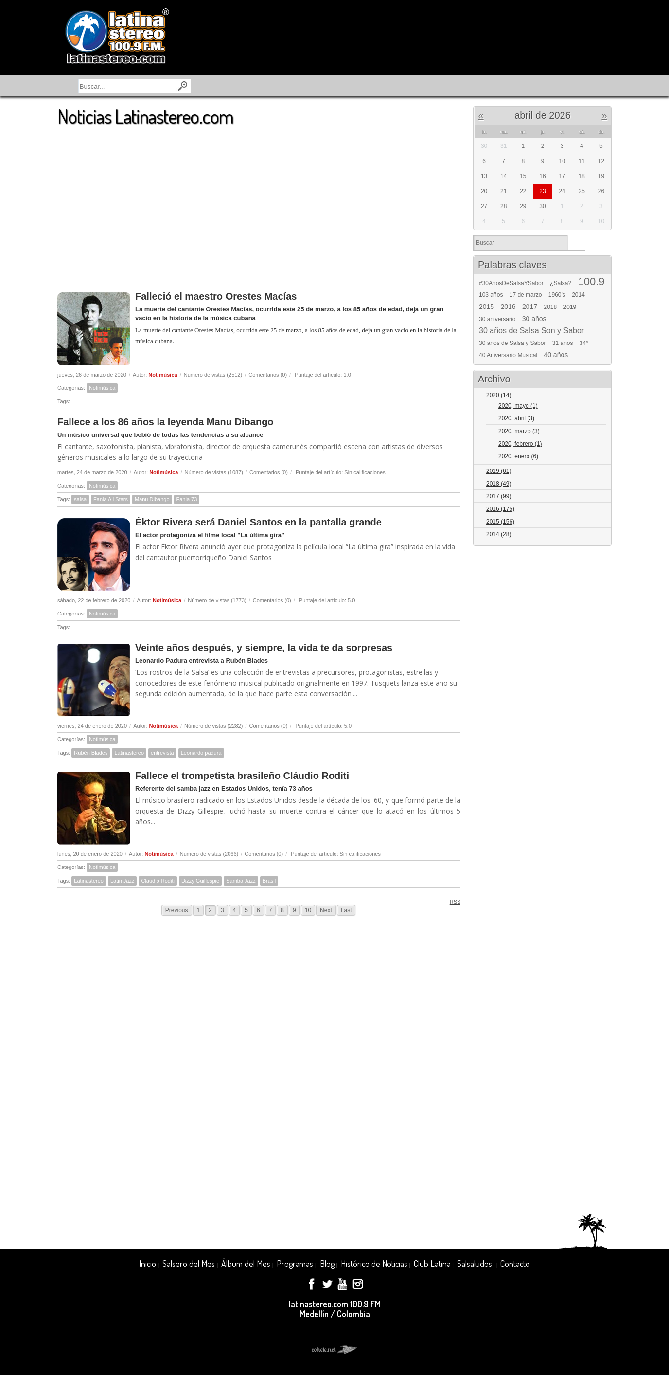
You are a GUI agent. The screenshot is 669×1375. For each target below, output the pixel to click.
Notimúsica (162, 375)
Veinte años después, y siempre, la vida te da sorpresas (263, 647)
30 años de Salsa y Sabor (512, 343)
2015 (486, 306)
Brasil (269, 881)
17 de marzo (526, 295)
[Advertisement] (258, 204)
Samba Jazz (241, 881)
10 (308, 910)
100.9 (591, 282)
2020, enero (518, 456)
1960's (556, 295)
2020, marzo (519, 431)
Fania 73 (186, 499)
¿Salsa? (560, 283)
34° (584, 343)
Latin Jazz (122, 881)
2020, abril (516, 418)
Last (346, 910)
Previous (176, 910)
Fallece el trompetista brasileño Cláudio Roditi (242, 775)
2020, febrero (520, 443)
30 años (534, 319)
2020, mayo (518, 405)
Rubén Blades (90, 753)
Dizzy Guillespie (200, 881)
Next (326, 910)
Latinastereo (129, 753)
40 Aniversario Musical (508, 355)
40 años (556, 355)
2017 (529, 306)
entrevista (162, 753)
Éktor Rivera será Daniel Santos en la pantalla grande (258, 522)
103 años (491, 295)
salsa (80, 499)
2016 (508, 306)
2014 (578, 295)
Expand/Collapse (600, 396)
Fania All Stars (110, 499)
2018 (550, 307)
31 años (562, 343)
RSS (452, 901)
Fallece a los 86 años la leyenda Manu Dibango (165, 421)
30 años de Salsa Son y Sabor (531, 331)
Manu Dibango (152, 499)
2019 (570, 307)
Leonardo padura (201, 753)
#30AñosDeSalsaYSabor (511, 283)
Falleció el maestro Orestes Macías (216, 296)
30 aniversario (497, 319)
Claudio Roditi (157, 881)
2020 (498, 395)
